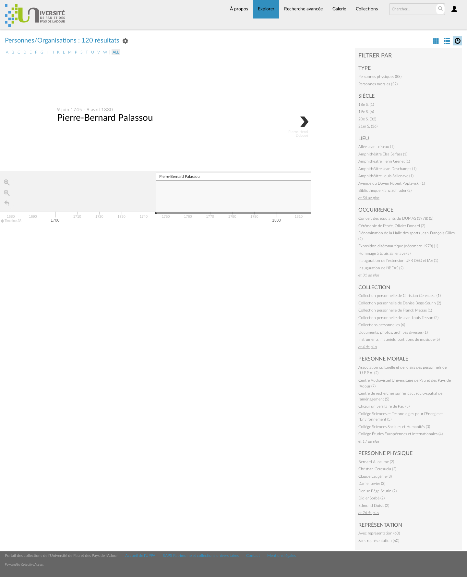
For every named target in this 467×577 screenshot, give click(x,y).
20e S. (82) (367, 119)
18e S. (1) (366, 104)
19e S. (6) (366, 112)
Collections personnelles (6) (381, 325)
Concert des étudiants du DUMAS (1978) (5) (395, 218)
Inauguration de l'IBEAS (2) (380, 268)
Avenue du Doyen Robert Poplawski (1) (391, 183)
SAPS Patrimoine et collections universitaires (201, 556)
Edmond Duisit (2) (373, 506)
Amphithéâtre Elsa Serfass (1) (382, 154)
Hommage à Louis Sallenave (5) (384, 253)
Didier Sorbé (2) (371, 498)
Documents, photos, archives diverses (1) (393, 332)
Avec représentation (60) (379, 533)
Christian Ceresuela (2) (377, 469)
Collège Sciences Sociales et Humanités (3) (394, 427)
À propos (239, 9)
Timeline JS (11, 221)
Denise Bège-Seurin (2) (377, 491)
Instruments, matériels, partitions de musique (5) (399, 339)
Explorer (266, 9)
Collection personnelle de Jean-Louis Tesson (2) (398, 318)
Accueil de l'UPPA (140, 556)
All (116, 52)
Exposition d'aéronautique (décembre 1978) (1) (398, 246)
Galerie (339, 9)
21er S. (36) (367, 126)
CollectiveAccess (32, 564)
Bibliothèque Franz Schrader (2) (385, 190)
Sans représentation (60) (378, 541)
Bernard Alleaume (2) (376, 462)
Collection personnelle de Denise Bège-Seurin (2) (399, 303)
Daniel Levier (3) (371, 483)
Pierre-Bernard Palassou (105, 118)
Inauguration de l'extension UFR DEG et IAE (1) (398, 261)
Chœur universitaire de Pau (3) (384, 406)
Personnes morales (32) (378, 84)
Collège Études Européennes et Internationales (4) (400, 434)
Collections (367, 9)
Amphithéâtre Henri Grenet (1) (384, 161)
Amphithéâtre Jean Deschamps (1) (387, 169)
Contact (253, 556)
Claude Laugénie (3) (375, 476)
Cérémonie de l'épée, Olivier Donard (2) (391, 226)
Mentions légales (281, 556)
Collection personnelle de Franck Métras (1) (395, 310)
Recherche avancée (303, 9)
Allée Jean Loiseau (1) (376, 147)
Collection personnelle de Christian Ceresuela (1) (399, 296)
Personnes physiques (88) (379, 77)
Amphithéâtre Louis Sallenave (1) (385, 176)
